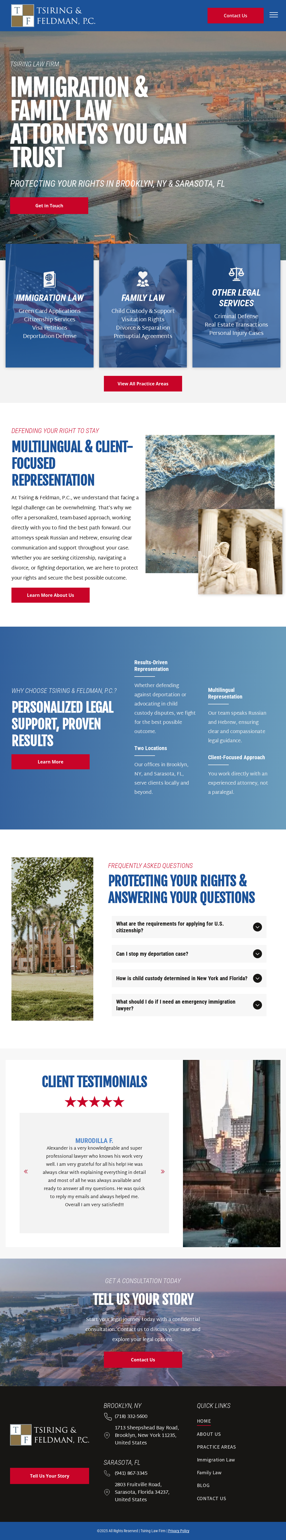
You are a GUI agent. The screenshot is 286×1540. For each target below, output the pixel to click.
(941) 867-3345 (131, 1473)
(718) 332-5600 (131, 1416)
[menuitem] (236, 1422)
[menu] (273, 15)
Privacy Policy (178, 1531)
